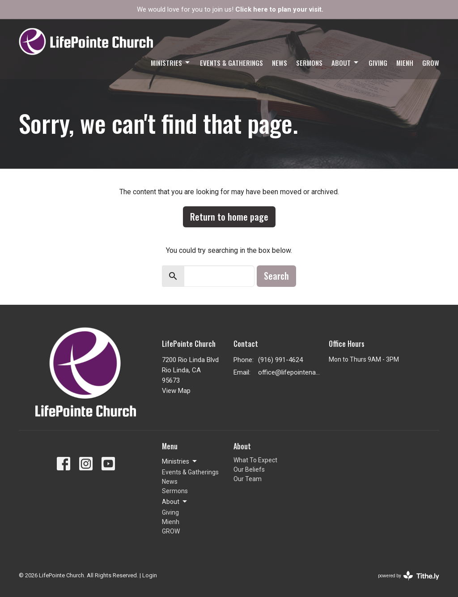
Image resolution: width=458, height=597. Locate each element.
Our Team (247, 478)
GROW (430, 63)
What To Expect (255, 460)
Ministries (171, 63)
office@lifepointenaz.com (289, 372)
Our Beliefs (249, 469)
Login (149, 575)
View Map (176, 391)
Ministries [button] (180, 461)
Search (276, 275)
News (279, 63)
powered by (408, 576)
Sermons (309, 63)
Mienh (404, 63)
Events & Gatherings (231, 63)
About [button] (175, 501)
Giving (378, 63)
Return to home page (229, 216)
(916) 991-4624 (280, 360)
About (345, 63)
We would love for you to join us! (230, 9)
